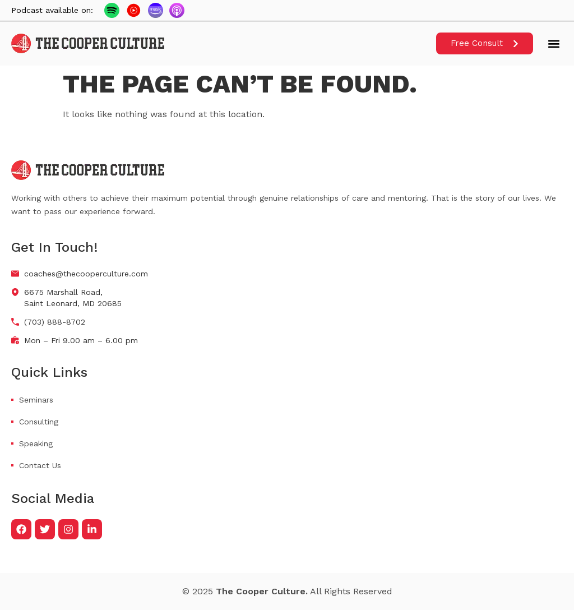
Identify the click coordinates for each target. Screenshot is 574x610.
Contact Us (40, 465)
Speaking (36, 443)
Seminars (36, 399)
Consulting (38, 421)
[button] (553, 43)
